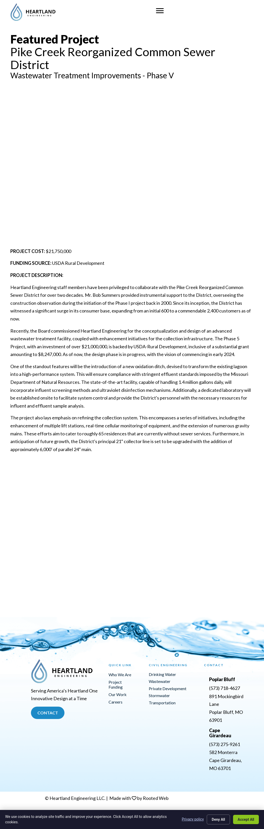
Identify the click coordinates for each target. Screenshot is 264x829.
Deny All (218, 819)
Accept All (246, 819)
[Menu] (160, 10)
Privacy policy (193, 819)
